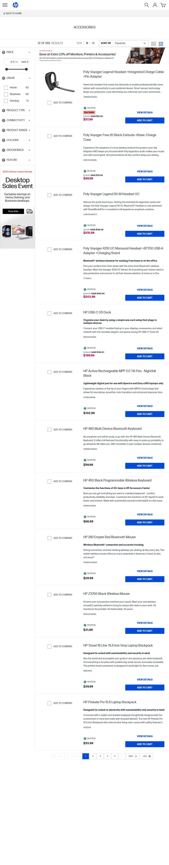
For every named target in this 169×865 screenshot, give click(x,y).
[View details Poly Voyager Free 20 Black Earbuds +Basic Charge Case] (145, 171)
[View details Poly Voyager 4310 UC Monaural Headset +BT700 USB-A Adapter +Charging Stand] (145, 290)
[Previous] (73, 756)
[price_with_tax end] (22, 62)
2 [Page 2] (92, 756)
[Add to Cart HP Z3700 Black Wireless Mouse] (145, 631)
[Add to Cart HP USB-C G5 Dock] (145, 356)
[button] (16, 52)
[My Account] (155, 5)
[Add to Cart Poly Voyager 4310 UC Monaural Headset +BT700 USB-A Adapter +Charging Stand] (145, 298)
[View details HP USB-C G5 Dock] (145, 348)
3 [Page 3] (100, 756)
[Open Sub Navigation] (5, 5)
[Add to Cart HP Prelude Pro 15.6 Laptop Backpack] (145, 744)
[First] (57, 756)
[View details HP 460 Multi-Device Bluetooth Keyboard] (145, 458)
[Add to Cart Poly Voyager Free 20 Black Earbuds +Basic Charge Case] (145, 179)
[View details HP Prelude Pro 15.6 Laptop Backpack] (145, 736)
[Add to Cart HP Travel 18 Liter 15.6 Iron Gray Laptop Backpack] (145, 688)
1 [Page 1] (85, 756)
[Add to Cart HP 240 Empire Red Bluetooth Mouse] (145, 579)
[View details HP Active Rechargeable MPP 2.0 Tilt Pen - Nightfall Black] (145, 406)
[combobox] (123, 43)
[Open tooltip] (3, 52)
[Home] (15, 5)
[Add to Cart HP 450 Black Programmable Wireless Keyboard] (145, 522)
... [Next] (121, 756)
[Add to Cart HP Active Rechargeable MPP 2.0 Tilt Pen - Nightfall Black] (145, 414)
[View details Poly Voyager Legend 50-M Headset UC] (145, 226)
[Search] (147, 5)
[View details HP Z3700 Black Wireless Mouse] (145, 623)
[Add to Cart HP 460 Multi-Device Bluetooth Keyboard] (145, 466)
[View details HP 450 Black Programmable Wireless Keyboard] (145, 515)
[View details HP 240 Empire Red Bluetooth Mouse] (145, 571)
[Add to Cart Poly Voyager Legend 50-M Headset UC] (145, 234)
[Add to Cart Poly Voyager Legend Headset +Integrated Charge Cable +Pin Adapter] (145, 120)
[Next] (132, 756)
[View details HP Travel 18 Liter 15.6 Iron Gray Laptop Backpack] (145, 680)
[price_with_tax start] (8, 62)
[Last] (146, 756)
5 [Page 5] (114, 756)
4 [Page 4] (107, 756)
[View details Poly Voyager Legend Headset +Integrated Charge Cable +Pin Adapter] (145, 112)
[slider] (6, 69)
